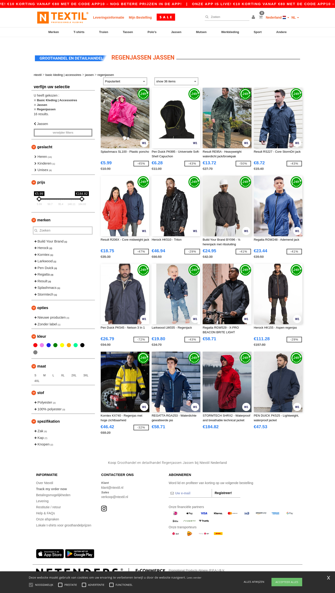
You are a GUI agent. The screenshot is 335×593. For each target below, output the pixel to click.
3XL (85, 367)
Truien (103, 32)
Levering (42, 493)
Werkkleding (230, 32)
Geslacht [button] (44, 139)
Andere (281, 32)
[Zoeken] (226, 16)
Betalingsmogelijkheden (53, 487)
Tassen (128, 32)
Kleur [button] (41, 328)
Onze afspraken (47, 511)
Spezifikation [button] (48, 413)
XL (62, 367)
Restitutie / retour (48, 499)
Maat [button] (41, 358)
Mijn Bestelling (140, 17)
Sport (258, 32)
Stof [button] (40, 385)
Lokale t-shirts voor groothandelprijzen (63, 517)
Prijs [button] (41, 174)
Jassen (176, 32)
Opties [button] (42, 300)
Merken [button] (43, 212)
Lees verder (194, 577)
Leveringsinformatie (108, 17)
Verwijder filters (63, 124)
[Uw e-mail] (190, 485)
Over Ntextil (44, 475)
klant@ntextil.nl (112, 479)
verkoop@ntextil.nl (114, 489)
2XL (73, 367)
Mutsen (201, 32)
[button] (254, 17)
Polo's (152, 32)
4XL (36, 373)
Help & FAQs (45, 505)
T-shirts (79, 32)
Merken (53, 32)
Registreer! (223, 485)
